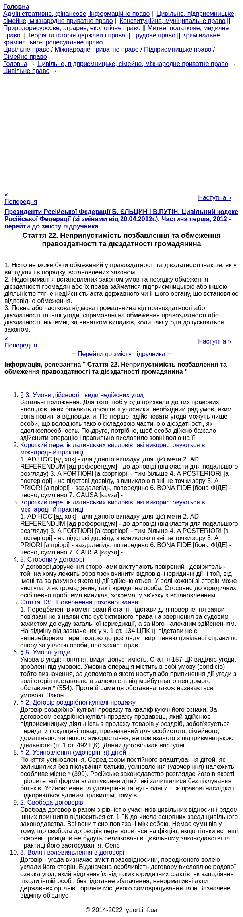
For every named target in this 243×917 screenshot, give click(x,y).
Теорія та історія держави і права (76, 35)
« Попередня (20, 198)
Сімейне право (25, 56)
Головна (15, 63)
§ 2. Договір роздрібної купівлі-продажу (78, 702)
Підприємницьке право (178, 49)
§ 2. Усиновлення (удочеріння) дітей (73, 752)
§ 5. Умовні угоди (45, 652)
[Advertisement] (121, 130)
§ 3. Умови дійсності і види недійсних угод (82, 395)
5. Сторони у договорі (52, 559)
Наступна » (214, 197)
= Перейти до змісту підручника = (121, 354)
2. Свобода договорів (51, 802)
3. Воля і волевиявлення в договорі (72, 852)
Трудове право (153, 35)
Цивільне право (26, 49)
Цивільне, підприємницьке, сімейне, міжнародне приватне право (132, 63)
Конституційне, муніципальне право (173, 20)
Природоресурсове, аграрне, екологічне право (71, 28)
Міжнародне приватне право (97, 49)
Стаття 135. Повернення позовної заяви (79, 602)
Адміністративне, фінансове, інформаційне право (76, 13)
